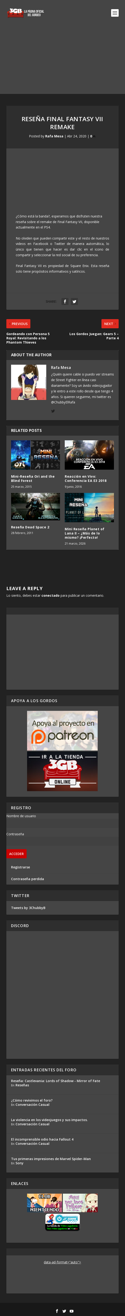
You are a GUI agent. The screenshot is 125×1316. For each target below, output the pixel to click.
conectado (50, 595)
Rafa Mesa (54, 136)
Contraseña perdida (27, 879)
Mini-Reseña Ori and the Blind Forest (33, 478)
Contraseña (15, 834)
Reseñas (22, 1085)
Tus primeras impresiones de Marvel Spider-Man (51, 1159)
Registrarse (20, 867)
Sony (20, 1163)
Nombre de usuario (21, 816)
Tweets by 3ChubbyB (28, 908)
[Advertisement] (62, 61)
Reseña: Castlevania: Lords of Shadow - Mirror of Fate (55, 1081)
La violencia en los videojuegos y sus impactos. (49, 1120)
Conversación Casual (32, 1104)
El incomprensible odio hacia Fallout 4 (42, 1139)
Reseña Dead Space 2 (30, 527)
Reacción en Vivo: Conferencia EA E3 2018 (85, 478)
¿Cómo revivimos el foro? (31, 1100)
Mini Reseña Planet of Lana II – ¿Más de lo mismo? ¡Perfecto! (85, 533)
